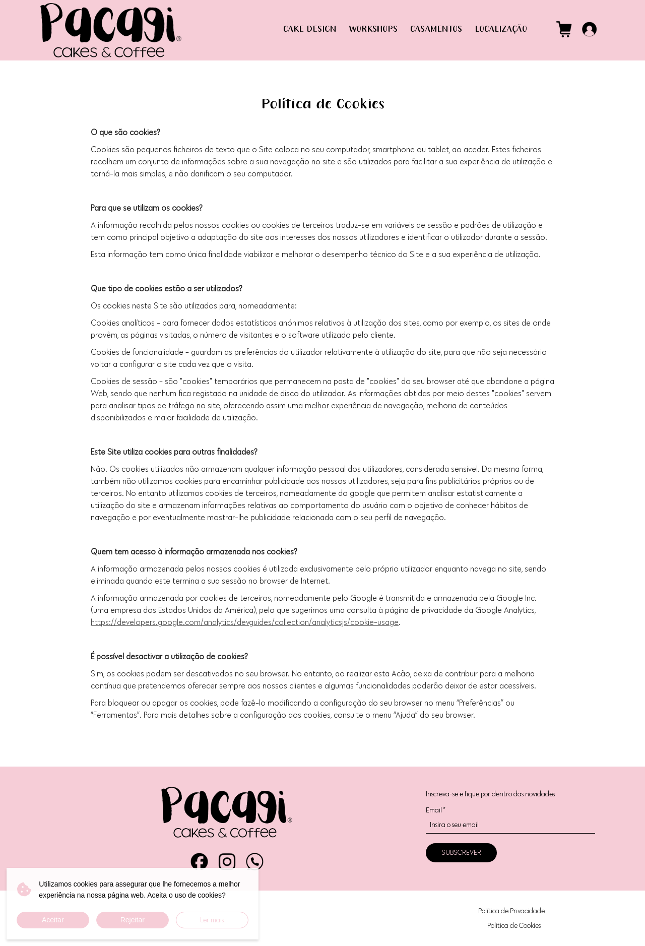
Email (435, 810)
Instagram (227, 861)
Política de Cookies (514, 925)
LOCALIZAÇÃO (501, 29)
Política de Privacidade (511, 911)
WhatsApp (255, 861)
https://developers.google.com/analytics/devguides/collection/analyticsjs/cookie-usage (245, 622)
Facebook (199, 861)
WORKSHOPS (373, 29)
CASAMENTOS (436, 29)
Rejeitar (132, 920)
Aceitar (53, 920)
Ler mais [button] (212, 920)
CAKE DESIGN (309, 29)
